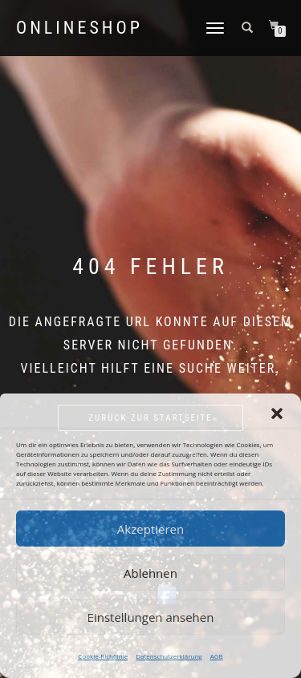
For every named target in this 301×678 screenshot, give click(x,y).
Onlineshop (79, 28)
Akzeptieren (150, 529)
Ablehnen (150, 573)
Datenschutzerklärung (168, 656)
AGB (216, 656)
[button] (277, 414)
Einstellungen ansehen (150, 617)
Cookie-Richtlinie (103, 656)
